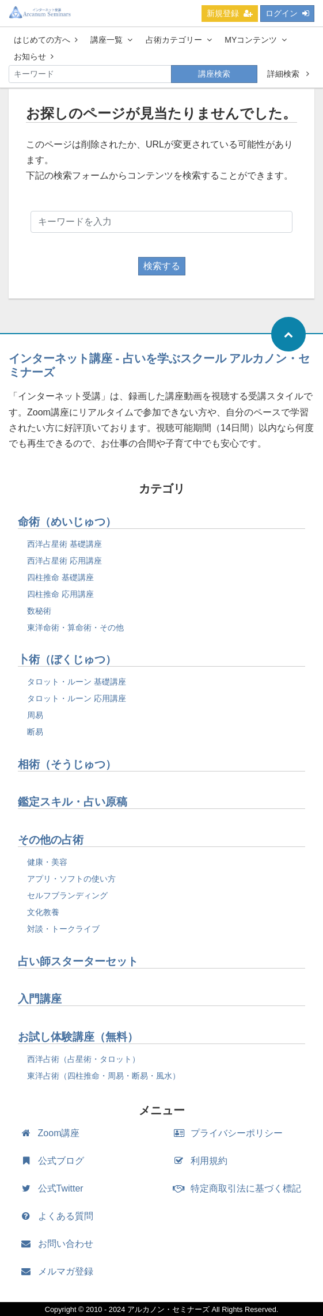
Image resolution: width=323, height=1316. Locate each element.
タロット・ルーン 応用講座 (76, 698)
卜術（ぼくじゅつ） (67, 659)
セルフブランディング (67, 895)
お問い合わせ (59, 1244)
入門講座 (40, 999)
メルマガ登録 (59, 1271)
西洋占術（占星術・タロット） (83, 1059)
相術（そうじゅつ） (67, 764)
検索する (161, 266)
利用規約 (203, 1161)
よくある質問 (59, 1216)
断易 (35, 731)
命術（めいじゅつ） (67, 522)
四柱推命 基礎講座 (60, 577)
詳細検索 (288, 73)
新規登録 (230, 13)
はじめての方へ (46, 39)
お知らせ (34, 56)
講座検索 (214, 73)
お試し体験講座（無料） (78, 1037)
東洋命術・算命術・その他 (75, 627)
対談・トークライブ (63, 928)
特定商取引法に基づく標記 (240, 1188)
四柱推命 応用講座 (60, 594)
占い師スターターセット (78, 961)
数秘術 (39, 610)
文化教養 (43, 912)
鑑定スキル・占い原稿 (72, 802)
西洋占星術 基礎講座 (64, 544)
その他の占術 (50, 840)
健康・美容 (47, 862)
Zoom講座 (52, 1133)
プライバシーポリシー (231, 1133)
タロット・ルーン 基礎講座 (76, 681)
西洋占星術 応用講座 (64, 560)
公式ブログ (55, 1161)
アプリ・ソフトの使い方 (71, 878)
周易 (35, 715)
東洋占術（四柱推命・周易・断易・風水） (103, 1075)
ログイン (287, 13)
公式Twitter (54, 1188)
